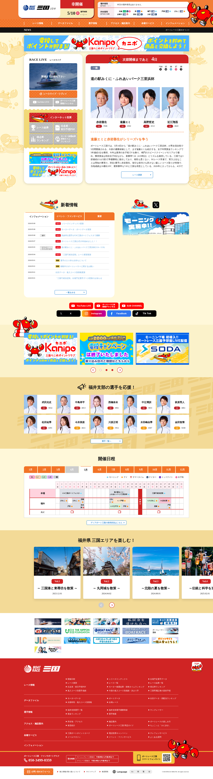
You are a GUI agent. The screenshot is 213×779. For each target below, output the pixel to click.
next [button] (111, 605)
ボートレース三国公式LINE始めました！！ (79, 241)
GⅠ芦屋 (121, 501)
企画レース (113, 702)
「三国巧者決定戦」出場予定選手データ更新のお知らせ (79, 278)
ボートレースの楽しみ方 (160, 722)
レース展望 (137, 175)
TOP (197, 667)
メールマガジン (74, 737)
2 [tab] (106, 370)
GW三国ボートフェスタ (72, 493)
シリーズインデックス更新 (72, 224)
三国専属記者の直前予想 (160, 691)
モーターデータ (74, 698)
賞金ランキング (74, 714)
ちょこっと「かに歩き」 (160, 725)
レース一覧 (113, 683)
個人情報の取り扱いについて (70, 772)
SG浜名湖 (164, 501)
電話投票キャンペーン (118, 733)
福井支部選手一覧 (75, 710)
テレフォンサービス (158, 733)
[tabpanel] (51, 349)
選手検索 (112, 714)
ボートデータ (114, 698)
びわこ (63, 501)
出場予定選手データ (158, 679)
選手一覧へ (106, 441)
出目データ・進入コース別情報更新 (70, 272)
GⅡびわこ (152, 501)
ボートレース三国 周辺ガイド (121, 725)
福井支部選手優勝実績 (118, 710)
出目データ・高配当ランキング (163, 698)
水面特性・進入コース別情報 (80, 702)
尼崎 (156, 506)
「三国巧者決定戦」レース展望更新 (76, 255)
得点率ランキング (157, 687)
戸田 (70, 506)
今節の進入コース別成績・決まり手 (124, 691)
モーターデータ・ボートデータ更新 (76, 229)
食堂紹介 (71, 725)
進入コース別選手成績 (77, 691)
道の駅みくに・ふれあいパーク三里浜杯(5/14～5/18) (83, 247)
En (132, 772)
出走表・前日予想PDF (77, 687)
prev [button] (101, 605)
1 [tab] (101, 370)
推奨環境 (105, 772)
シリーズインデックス (118, 679)
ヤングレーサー (156, 710)
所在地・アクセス (75, 722)
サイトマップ (91, 772)
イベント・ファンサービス (120, 737)
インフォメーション (175, 23)
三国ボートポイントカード (79, 733)
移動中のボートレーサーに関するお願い (77, 266)
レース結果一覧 (156, 683)
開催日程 (71, 679)
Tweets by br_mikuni (130, 235)
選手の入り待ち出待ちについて (73, 261)
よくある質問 (155, 737)
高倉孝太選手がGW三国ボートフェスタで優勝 (80, 235)
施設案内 (112, 722)
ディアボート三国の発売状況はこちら (106, 523)
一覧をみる (70, 293)
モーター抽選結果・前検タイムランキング (126, 687)
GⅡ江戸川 (115, 506)
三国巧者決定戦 (158, 493)
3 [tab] (112, 370)
